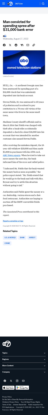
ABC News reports (11, 155)
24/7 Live (19, 3)
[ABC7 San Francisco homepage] (10, 4)
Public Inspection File (35, 404)
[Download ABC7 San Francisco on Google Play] (22, 388)
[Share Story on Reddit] (16, 45)
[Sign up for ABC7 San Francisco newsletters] (23, 381)
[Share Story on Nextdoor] (22, 45)
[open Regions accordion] (24, 359)
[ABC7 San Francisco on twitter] (11, 381)
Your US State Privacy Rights (30, 402)
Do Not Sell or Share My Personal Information (17, 399)
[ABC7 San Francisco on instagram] (17, 381)
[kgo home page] (6, 344)
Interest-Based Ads (19, 404)
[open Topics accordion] (24, 353)
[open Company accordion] (24, 372)
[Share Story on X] (10, 45)
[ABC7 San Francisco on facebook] (4, 381)
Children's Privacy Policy (10, 402)
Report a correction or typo (13, 221)
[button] (3, 3)
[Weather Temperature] (35, 3)
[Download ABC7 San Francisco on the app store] (8, 388)
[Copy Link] (33, 45)
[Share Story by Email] (28, 45)
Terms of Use (6, 404)
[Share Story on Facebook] (4, 45)
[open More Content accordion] (24, 366)
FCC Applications (8, 407)
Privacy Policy (7, 397)
